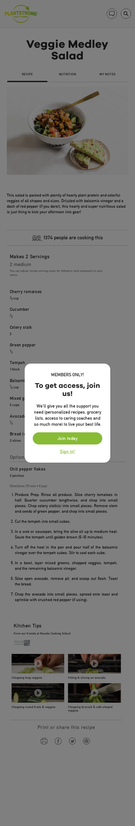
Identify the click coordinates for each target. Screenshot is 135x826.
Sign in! (67, 451)
